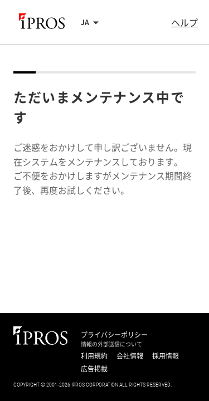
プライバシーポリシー (114, 335)
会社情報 (129, 356)
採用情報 (165, 356)
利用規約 (94, 356)
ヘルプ (184, 22)
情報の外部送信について (111, 344)
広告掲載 (94, 369)
